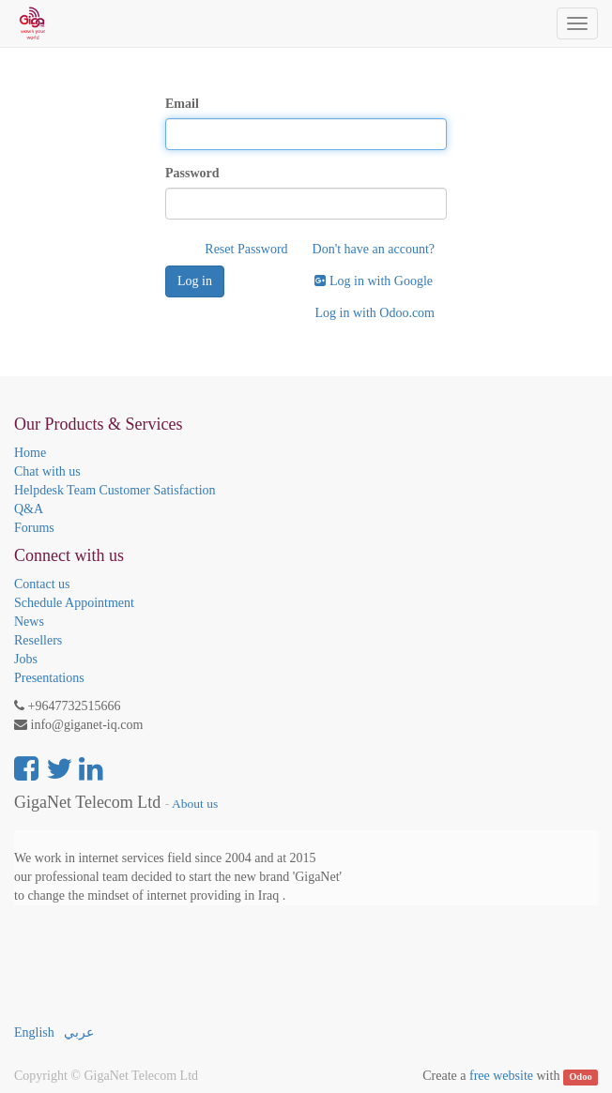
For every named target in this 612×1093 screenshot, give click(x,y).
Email (182, 104)
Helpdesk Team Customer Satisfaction (115, 490)
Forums (34, 528)
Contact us (42, 584)
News (29, 622)
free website (501, 1076)
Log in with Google (373, 281)
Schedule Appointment (74, 603)
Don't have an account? (374, 249)
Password (192, 173)
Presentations (49, 678)
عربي (79, 1032)
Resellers (38, 640)
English (34, 1032)
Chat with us (47, 471)
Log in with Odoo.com (374, 313)
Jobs (26, 659)
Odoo (580, 1076)
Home (30, 453)
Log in (194, 281)
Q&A (28, 509)
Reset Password (246, 249)
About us (195, 804)
